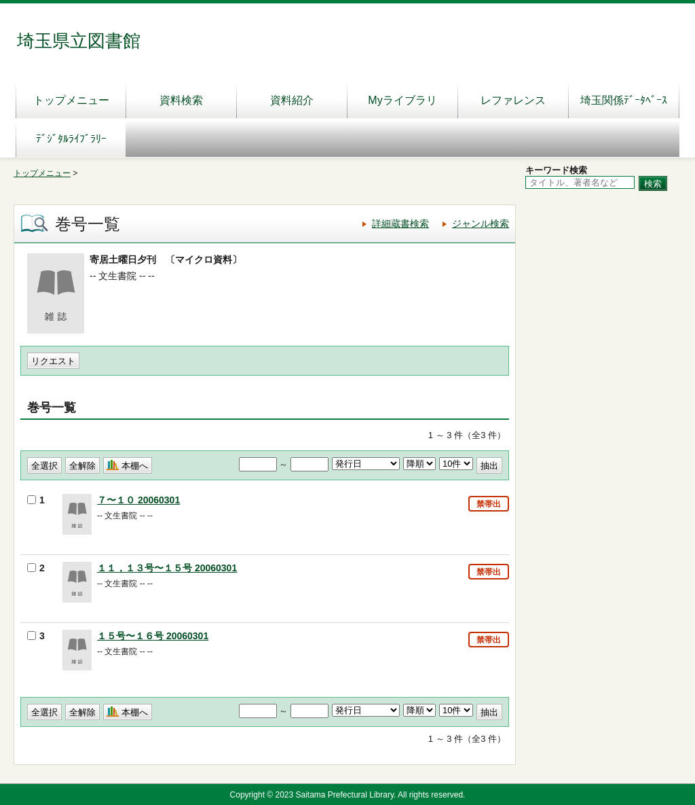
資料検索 (181, 100)
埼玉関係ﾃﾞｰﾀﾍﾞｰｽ (623, 100)
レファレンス (513, 100)
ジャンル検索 (480, 223)
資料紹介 (292, 100)
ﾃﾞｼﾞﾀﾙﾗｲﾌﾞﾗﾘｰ (71, 139)
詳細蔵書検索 (400, 223)
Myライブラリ (402, 100)
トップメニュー (71, 100)
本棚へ (134, 466)
